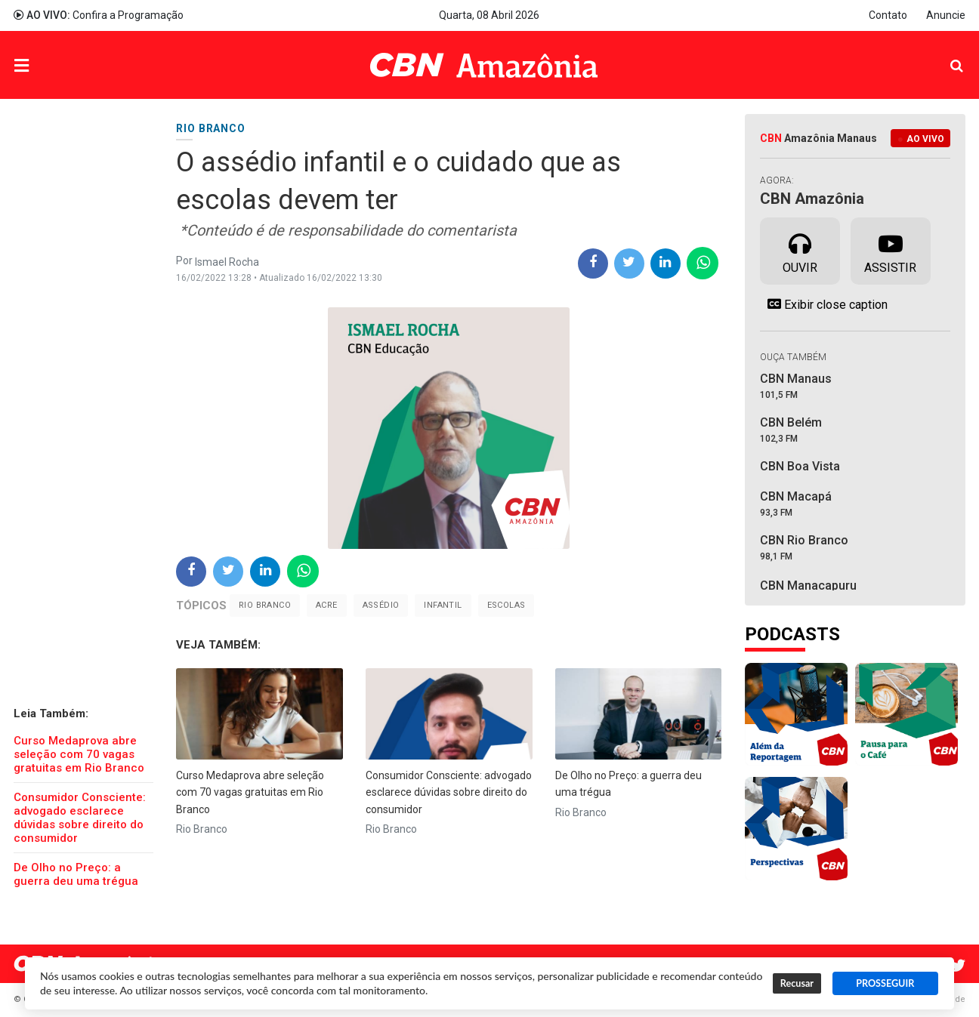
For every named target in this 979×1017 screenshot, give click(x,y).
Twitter (957, 965)
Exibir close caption (824, 304)
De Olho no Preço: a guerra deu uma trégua (76, 874)
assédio (381, 605)
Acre (327, 605)
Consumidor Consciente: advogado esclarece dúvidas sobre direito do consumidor (80, 817)
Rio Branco (265, 605)
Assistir (890, 250)
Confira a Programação (99, 15)
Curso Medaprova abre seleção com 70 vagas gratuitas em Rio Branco (79, 754)
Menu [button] (52, 67)
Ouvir (800, 250)
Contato (888, 15)
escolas (506, 605)
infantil (443, 605)
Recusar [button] (797, 983)
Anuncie (945, 15)
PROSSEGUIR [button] (885, 983)
